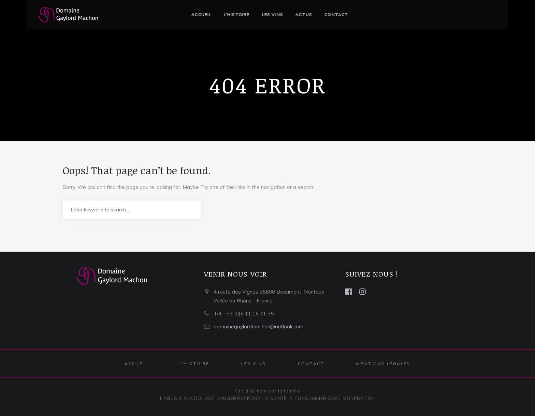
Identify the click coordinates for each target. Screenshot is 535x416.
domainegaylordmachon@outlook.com (258, 326)
